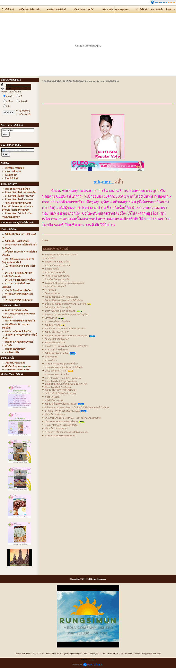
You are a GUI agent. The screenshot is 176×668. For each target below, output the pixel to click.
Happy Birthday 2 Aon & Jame (58, 387)
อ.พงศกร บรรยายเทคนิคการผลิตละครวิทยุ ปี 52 (66, 346)
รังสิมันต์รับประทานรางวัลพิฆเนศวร (61, 297)
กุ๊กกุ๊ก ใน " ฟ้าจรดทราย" (56, 428)
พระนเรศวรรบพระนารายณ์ (57, 265)
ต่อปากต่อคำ (157, 9)
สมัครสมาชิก (25, 114)
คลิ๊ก (118, 181)
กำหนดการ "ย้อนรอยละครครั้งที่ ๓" (61, 364)
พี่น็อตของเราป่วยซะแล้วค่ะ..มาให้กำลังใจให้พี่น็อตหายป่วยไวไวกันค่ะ (77, 407)
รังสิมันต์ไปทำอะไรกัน (55, 342)
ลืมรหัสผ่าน (24, 111)
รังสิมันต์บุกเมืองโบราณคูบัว (58, 307)
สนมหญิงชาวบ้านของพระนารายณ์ (61, 254)
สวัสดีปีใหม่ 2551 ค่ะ (54, 400)
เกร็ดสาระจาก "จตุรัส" (83, 9)
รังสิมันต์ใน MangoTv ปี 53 (57, 332)
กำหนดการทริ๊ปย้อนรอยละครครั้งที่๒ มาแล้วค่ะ (66, 432)
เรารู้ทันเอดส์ (51, 318)
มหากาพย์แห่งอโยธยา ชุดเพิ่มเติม (60, 311)
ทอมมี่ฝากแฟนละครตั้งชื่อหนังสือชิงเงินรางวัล (66, 384)
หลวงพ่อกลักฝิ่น (52, 269)
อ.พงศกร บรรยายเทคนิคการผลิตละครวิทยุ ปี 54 (66, 314)
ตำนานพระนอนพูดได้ (55, 272)
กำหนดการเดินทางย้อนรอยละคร (60, 435)
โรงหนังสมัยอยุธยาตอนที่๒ (57, 276)
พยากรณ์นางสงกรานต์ (55, 286)
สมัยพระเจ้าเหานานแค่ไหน (57, 262)
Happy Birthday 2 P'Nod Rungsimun (61, 381)
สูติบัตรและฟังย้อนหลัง (29, 9)
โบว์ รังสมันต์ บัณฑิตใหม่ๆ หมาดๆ (60, 393)
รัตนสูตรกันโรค (52, 293)
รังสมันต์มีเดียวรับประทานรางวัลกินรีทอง (64, 300)
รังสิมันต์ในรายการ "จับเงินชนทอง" (61, 390)
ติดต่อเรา (170, 9)
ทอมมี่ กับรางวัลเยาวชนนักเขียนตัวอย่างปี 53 (65, 328)
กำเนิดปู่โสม (51, 290)
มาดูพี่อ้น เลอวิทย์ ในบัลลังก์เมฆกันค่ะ (62, 411)
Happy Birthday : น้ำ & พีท (57, 374)
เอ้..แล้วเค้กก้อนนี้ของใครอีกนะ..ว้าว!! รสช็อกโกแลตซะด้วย (73, 418)
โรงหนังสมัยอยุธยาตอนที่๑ (57, 279)
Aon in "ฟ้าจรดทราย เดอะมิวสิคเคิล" (62, 425)
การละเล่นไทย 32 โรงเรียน (57, 321)
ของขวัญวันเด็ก (52, 397)
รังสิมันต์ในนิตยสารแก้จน (57, 353)
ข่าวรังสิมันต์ (141, 9)
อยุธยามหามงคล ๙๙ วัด (56, 371)
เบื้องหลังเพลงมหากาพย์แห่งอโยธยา (61, 421)
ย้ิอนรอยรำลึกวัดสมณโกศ (57, 339)
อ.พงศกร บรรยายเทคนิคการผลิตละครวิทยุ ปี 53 (66, 335)
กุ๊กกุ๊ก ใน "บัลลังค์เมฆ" (55, 414)
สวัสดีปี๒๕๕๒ (51, 356)
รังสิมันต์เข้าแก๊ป (52, 325)
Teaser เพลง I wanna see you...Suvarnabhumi (64, 283)
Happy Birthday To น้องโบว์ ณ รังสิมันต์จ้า (64, 367)
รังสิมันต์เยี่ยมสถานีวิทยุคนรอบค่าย (61, 404)
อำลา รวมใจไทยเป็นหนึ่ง (56, 349)
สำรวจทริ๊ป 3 (51, 360)
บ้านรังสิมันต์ (8, 9)
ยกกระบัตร (50, 258)
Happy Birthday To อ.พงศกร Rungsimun (63, 378)
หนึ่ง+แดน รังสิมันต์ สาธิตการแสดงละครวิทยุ (65, 304)
